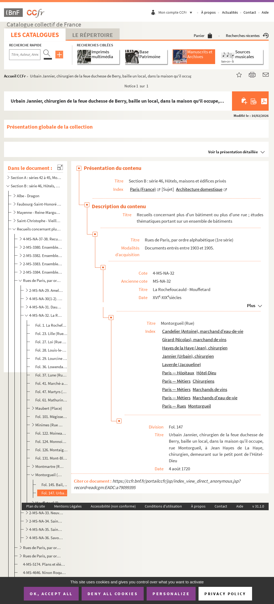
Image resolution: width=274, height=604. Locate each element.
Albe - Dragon (28, 195)
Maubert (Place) (48, 408)
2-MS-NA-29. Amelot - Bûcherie (46, 290)
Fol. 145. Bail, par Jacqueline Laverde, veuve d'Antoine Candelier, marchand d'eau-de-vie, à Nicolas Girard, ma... (54, 484)
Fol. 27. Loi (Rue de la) (51, 341)
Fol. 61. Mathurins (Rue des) (51, 399)
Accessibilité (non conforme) (113, 506)
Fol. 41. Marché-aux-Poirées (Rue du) (51, 383)
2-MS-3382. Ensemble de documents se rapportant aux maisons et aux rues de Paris (42, 255)
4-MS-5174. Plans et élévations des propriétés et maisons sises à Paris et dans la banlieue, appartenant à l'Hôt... (45, 564)
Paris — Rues (174, 406)
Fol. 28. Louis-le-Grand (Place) (51, 350)
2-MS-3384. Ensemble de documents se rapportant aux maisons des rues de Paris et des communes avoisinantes (42, 272)
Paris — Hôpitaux (178, 373)
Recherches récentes (247, 35)
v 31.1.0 (258, 506)
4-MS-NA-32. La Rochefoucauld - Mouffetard (46, 315)
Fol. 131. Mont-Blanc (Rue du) (51, 458)
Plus (251, 305)
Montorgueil (199, 406)
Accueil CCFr (15, 76)
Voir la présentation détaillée (233, 151)
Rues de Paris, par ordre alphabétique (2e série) (42, 547)
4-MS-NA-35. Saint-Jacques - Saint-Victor (46, 529)
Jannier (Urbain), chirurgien (188, 356)
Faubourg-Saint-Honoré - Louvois (39, 204)
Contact (249, 12)
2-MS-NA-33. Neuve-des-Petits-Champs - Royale (46, 512)
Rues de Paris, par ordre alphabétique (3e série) (42, 555)
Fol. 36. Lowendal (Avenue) (51, 366)
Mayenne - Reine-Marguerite (39, 212)
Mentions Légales (68, 506)
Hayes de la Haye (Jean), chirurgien (194, 348)
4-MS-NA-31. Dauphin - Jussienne (46, 307)
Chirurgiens (203, 381)
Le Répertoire (92, 35)
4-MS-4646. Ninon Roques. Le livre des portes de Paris (45, 572)
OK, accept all (51, 593)
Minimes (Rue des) (49, 424)
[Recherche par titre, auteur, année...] (24, 54)
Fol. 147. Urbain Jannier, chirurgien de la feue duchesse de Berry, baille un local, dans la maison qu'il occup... (54, 492)
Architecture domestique (199, 189)
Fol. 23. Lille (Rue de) (51, 333)
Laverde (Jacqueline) (181, 364)
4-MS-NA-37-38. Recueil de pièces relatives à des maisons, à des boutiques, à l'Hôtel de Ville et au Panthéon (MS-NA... (42, 238)
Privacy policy (225, 593)
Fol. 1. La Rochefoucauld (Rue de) (51, 325)
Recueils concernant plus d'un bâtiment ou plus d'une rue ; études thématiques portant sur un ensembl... (39, 229)
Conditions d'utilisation (163, 506)
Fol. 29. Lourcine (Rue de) (51, 358)
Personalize (171, 593)
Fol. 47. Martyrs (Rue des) (51, 391)
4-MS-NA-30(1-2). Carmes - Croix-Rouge (46, 298)
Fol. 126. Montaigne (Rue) (51, 449)
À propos (208, 12)
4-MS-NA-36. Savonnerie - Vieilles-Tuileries (46, 537)
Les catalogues (35, 35)
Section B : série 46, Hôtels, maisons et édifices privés (36, 185)
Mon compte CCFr (176, 12)
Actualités (230, 12)
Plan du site (35, 506)
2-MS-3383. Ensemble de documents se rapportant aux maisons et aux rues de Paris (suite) (42, 263)
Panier (203, 35)
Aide (265, 12)
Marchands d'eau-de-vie (215, 398)
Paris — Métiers (176, 381)
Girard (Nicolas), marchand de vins (194, 339)
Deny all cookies (112, 593)
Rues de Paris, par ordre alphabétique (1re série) (42, 280)
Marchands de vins (210, 389)
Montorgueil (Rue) (49, 474)
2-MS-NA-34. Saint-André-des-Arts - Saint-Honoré (46, 521)
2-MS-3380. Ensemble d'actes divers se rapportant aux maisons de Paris (42, 247)
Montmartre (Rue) (49, 466)
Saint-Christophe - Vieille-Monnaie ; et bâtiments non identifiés (39, 220)
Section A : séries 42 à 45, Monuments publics (36, 177)
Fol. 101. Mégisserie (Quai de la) (51, 416)
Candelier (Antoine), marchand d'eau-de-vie (202, 331)
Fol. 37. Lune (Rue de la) (51, 375)
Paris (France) (143, 189)
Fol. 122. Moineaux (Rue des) (51, 433)
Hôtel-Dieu (206, 373)
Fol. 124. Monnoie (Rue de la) (51, 441)
